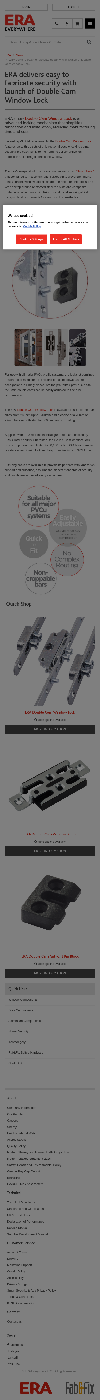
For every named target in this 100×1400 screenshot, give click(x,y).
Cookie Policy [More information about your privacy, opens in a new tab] (32, 226)
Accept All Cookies (66, 239)
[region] (50, 227)
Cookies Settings (31, 239)
